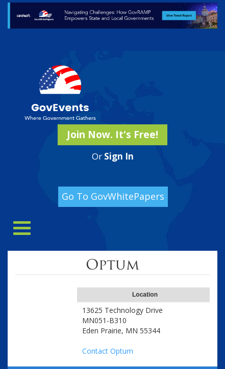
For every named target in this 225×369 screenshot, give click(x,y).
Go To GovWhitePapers (113, 196)
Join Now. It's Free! (112, 134)
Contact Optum (107, 351)
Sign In (119, 156)
